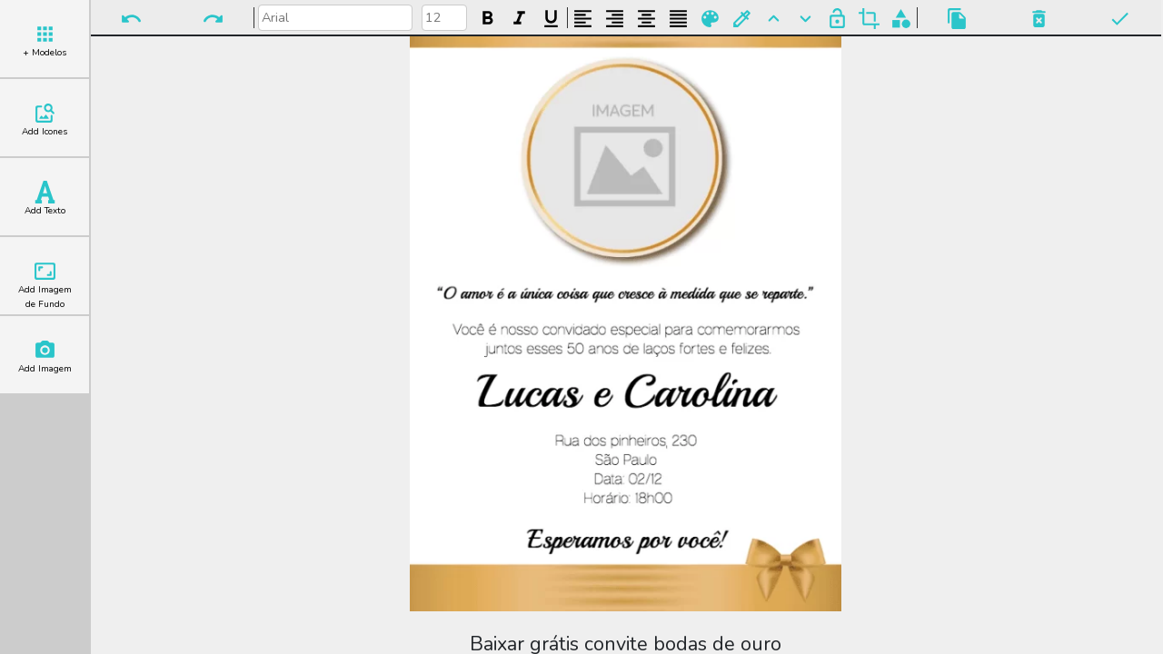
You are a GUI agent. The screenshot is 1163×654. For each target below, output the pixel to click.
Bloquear (837, 18)
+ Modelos (44, 41)
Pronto (1120, 18)
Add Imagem (45, 357)
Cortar (869, 18)
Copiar (957, 18)
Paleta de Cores (710, 18)
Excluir (1039, 18)
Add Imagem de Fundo (45, 285)
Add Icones (44, 120)
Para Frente (774, 18)
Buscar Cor (742, 18)
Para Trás (805, 18)
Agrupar (901, 18)
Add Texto (45, 199)
